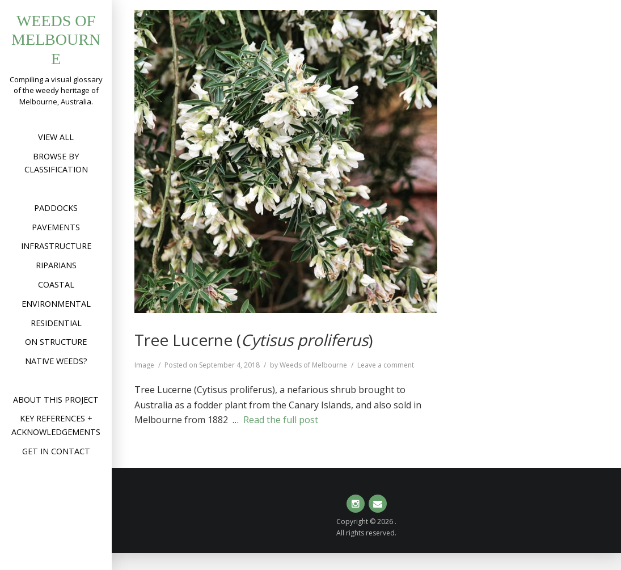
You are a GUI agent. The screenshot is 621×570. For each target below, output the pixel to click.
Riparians (56, 265)
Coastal (56, 284)
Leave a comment (385, 365)
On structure (56, 341)
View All (56, 137)
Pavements (56, 227)
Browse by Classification (56, 163)
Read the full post (280, 419)
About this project (56, 399)
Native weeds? (56, 361)
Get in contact (56, 451)
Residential (56, 323)
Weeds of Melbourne (55, 39)
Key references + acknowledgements (55, 425)
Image (144, 365)
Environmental (56, 303)
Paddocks (56, 207)
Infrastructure (56, 245)
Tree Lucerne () (253, 340)
